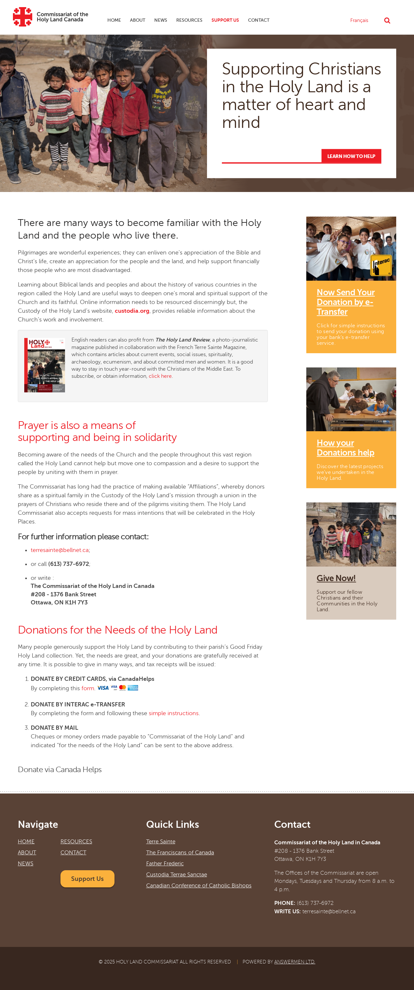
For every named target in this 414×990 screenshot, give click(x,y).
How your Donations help (345, 447)
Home (114, 20)
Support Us (225, 20)
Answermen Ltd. (294, 961)
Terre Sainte (160, 841)
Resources (189, 20)
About (136, 21)
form (88, 688)
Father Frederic (165, 864)
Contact (258, 20)
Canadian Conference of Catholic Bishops (199, 886)
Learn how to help (351, 156)
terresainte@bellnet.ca (60, 550)
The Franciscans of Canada (180, 852)
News (159, 21)
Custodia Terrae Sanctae (176, 875)
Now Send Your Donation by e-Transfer (346, 302)
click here (160, 376)
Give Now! (336, 578)
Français (359, 20)
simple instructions (174, 713)
